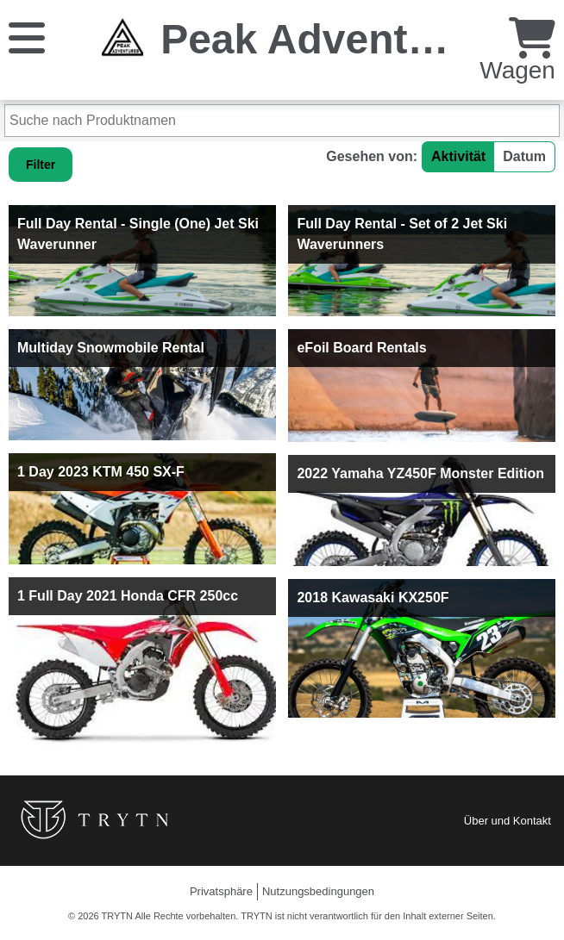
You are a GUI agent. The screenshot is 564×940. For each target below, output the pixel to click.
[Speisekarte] (27, 36)
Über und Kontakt (507, 820)
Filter (40, 164)
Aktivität (458, 156)
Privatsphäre (221, 891)
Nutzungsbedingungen (318, 891)
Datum (524, 156)
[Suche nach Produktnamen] (282, 120)
